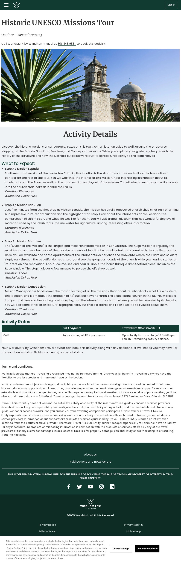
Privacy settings (133, 524)
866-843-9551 (67, 44)
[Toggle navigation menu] (6, 5)
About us (90, 455)
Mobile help (133, 531)
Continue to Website (147, 548)
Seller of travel (47, 531)
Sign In (171, 4)
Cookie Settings (121, 548)
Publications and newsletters (90, 462)
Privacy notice (47, 524)
